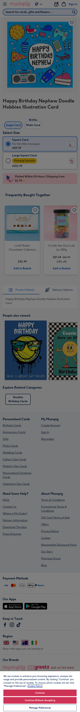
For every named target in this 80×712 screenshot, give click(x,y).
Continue (40, 693)
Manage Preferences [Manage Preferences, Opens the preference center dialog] (40, 708)
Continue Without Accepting (40, 700)
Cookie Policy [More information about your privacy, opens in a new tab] (35, 686)
